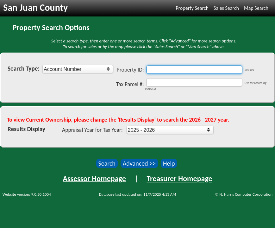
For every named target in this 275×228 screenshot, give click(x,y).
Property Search (192, 8)
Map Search (256, 8)
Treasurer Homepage (179, 178)
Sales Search (226, 8)
